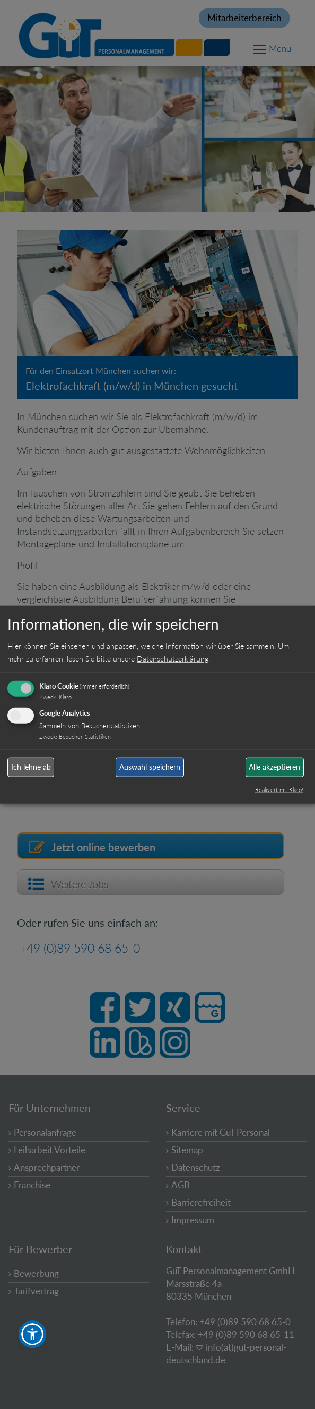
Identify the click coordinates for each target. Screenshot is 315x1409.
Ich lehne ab (31, 766)
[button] (32, 1334)
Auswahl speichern (149, 766)
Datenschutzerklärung (172, 658)
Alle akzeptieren (274, 766)
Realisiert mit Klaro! (279, 789)
